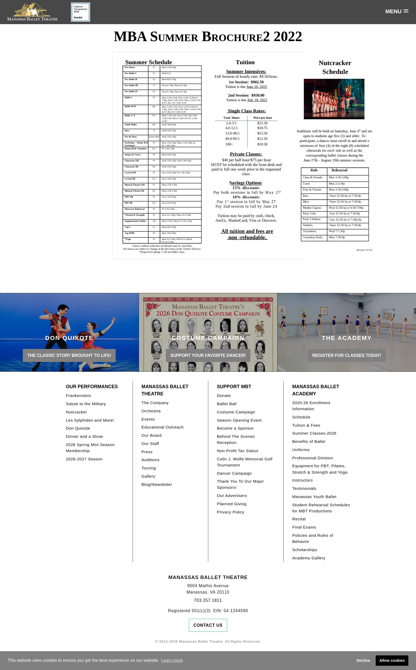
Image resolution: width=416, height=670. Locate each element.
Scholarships (304, 549)
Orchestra (151, 411)
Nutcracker (76, 412)
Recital (299, 519)
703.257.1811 (208, 600)
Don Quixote (78, 428)
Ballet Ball (226, 403)
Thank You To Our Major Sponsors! (240, 484)
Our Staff (150, 443)
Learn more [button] (172, 660)
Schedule (301, 417)
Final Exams (304, 527)
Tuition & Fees (306, 425)
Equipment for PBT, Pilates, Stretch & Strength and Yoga (320, 469)
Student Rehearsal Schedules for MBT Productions (321, 508)
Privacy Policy (230, 512)
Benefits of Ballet (308, 441)
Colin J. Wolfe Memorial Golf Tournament (244, 462)
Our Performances (92, 386)
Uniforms (301, 449)
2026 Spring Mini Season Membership (90, 447)
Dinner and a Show (84, 436)
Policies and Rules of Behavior (312, 538)
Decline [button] (363, 660)
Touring (148, 468)
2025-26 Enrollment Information (311, 405)
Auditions (150, 459)
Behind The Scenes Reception (236, 439)
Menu (393, 11)
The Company (155, 402)
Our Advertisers (232, 495)
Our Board (151, 435)
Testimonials (304, 488)
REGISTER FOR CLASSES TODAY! (346, 355)
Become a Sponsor (235, 428)
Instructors (302, 480)
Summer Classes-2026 (314, 433)
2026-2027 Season (84, 459)
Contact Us (208, 625)
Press (147, 451)
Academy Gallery (308, 558)
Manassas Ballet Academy (315, 390)
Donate (224, 395)
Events (148, 419)
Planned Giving (231, 504)
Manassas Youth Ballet (314, 496)
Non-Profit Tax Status (237, 450)
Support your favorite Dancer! (208, 355)
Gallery (148, 476)
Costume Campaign (236, 412)
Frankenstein (78, 395)
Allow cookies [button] (392, 660)
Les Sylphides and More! (90, 420)
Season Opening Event (239, 420)
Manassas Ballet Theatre (164, 390)
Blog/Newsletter (156, 484)
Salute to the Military (86, 403)
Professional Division (312, 458)
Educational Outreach (162, 427)
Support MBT (234, 386)
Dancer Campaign (234, 473)
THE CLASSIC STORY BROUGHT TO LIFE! (69, 355)
